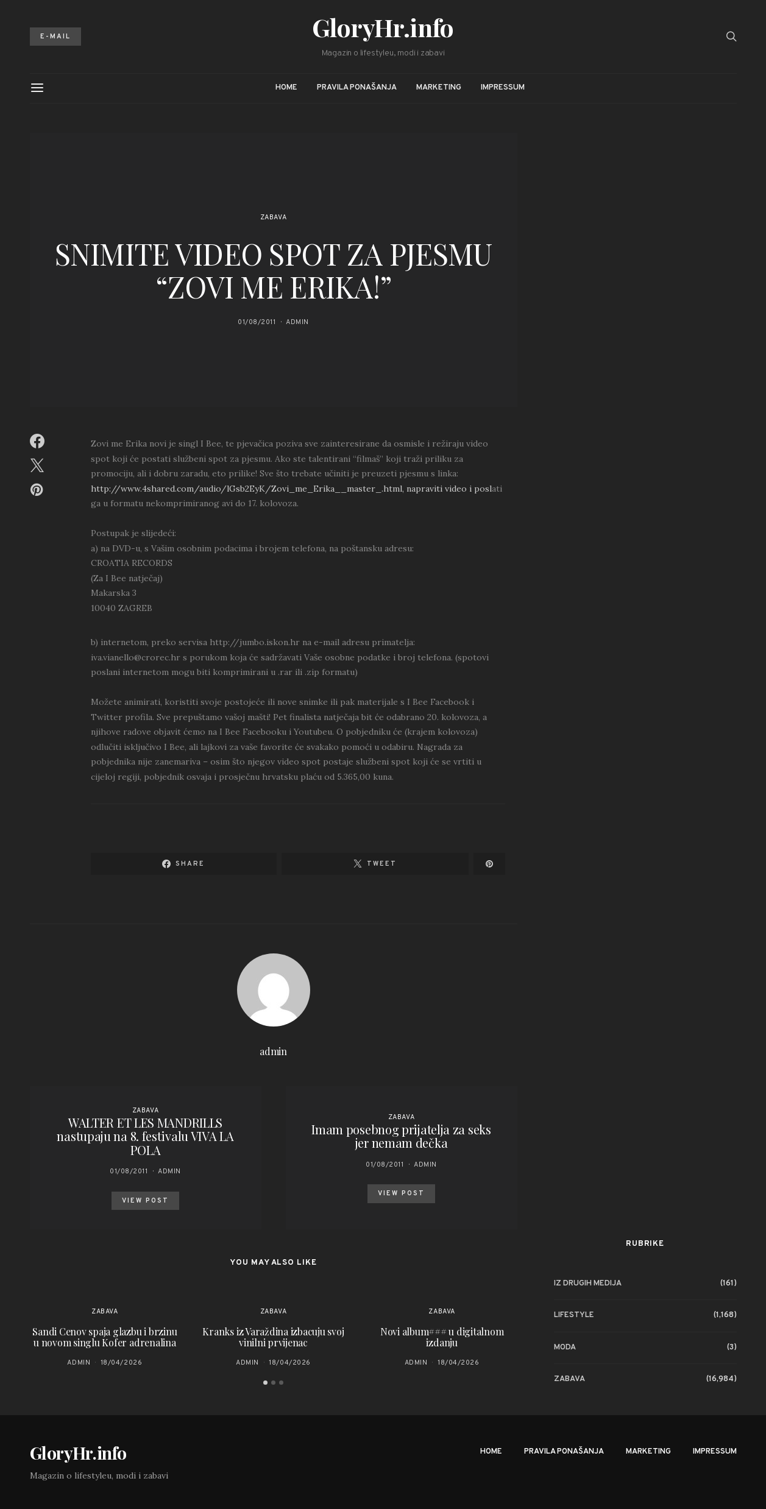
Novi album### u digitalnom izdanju (442, 1337)
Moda (565, 1347)
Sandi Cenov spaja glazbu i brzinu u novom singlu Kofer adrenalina (104, 1337)
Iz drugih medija (588, 1283)
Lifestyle (574, 1315)
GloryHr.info (383, 27)
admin (297, 322)
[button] (265, 1383)
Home (286, 88)
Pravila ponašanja (357, 88)
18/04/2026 (122, 1363)
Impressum (503, 88)
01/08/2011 (257, 322)
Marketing (438, 88)
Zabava (273, 217)
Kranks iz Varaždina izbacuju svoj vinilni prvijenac (273, 1337)
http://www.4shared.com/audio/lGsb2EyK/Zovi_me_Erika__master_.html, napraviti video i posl (291, 488)
